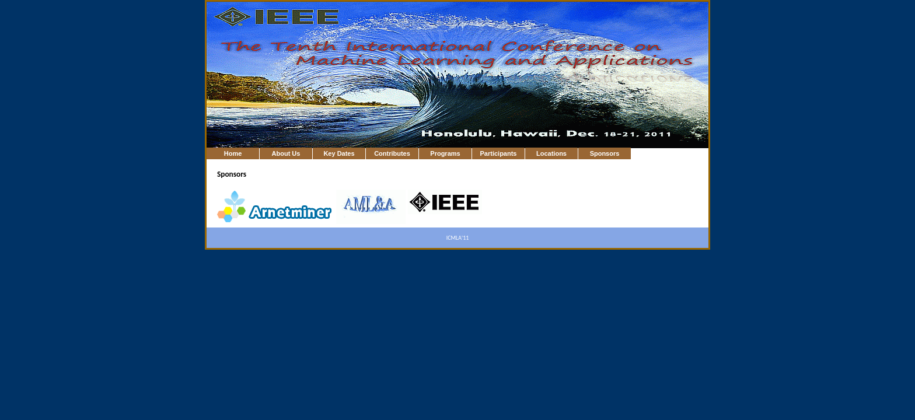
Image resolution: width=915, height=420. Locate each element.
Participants (498, 153)
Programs (445, 153)
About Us (286, 153)
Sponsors (605, 153)
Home (233, 153)
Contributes (392, 153)
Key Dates (338, 153)
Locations (551, 153)
